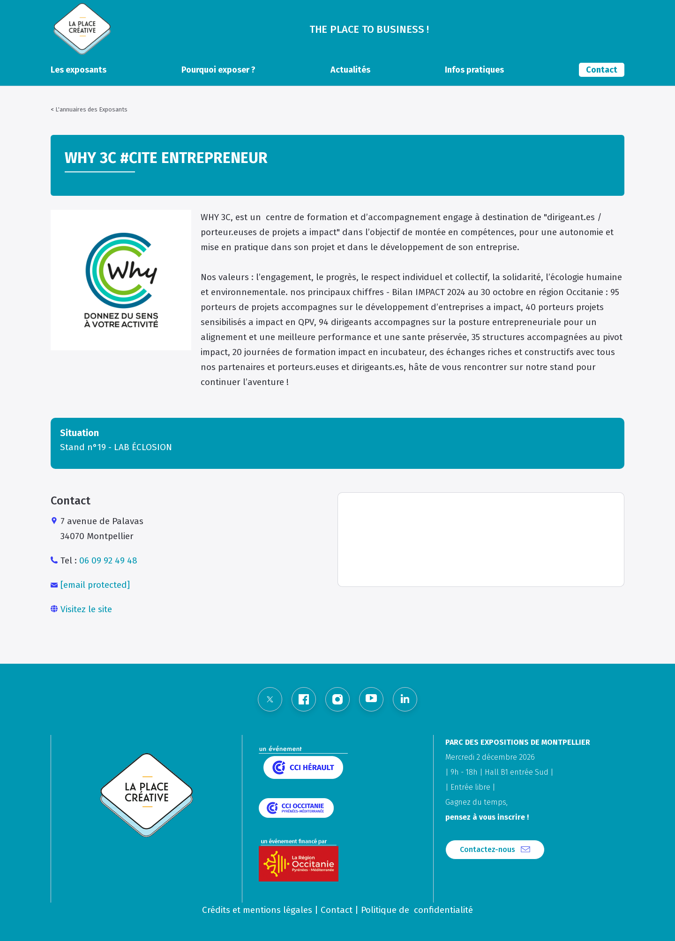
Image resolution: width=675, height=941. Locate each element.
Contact (601, 70)
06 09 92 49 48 (108, 560)
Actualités (350, 70)
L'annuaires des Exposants (91, 109)
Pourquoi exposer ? (218, 70)
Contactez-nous (487, 849)
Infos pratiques (474, 70)
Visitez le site (86, 609)
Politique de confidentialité (417, 909)
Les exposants (78, 70)
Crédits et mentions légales (257, 909)
